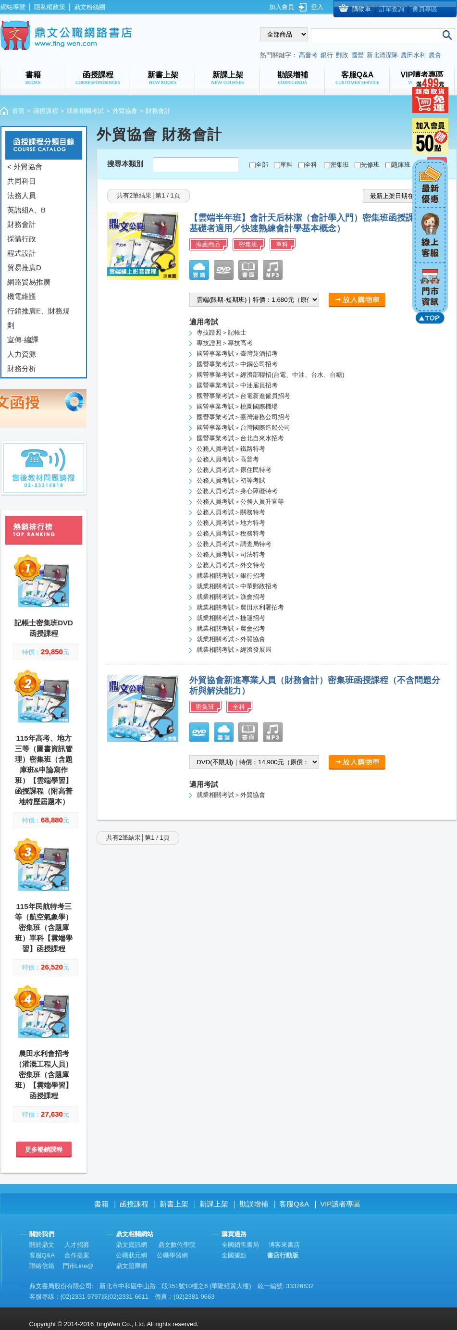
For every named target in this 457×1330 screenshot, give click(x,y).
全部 (262, 164)
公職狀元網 (131, 1255)
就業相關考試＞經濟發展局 (234, 649)
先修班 (370, 164)
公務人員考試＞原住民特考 (234, 469)
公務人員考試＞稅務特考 (231, 533)
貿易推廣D (24, 267)
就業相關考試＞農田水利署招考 (240, 607)
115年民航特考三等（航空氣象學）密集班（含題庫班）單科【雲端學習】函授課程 (44, 927)
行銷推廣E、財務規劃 (38, 318)
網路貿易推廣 (28, 282)
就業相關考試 (85, 110)
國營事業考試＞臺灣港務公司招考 (243, 417)
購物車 (361, 8)
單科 (286, 164)
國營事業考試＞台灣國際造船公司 (243, 427)
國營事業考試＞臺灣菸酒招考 (237, 353)
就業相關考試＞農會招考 (231, 628)
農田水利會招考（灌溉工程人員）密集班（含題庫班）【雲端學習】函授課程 (44, 1074)
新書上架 (174, 1204)
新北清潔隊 (382, 55)
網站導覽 (12, 7)
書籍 (101, 1204)
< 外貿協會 (24, 166)
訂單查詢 (391, 8)
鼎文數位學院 (177, 1244)
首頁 (18, 110)
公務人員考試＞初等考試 (231, 480)
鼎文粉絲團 (89, 7)
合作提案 (76, 1255)
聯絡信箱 (41, 1265)
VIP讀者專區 (340, 1204)
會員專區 (424, 8)
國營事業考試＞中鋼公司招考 (237, 364)
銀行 (327, 55)
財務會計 (21, 224)
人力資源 (21, 354)
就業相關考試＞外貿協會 (231, 639)
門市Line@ (78, 1265)
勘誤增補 (253, 1204)
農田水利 (413, 55)
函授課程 (45, 110)
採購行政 (21, 239)
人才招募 (76, 1244)
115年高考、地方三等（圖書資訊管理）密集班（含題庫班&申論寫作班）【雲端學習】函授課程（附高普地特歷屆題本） (44, 770)
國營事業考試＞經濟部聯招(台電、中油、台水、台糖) (271, 374)
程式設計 (21, 253)
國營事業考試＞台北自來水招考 (240, 438)
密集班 (339, 164)
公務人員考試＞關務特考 (231, 512)
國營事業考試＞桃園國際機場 (237, 406)
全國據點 (234, 1255)
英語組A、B (26, 210)
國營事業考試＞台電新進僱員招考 (243, 395)
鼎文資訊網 (131, 1244)
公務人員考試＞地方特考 (231, 522)
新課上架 (213, 1204)
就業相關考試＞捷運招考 (231, 617)
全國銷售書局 (240, 1244)
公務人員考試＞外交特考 (231, 565)
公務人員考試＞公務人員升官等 (240, 501)
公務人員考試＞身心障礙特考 (237, 491)
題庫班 (401, 164)
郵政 (342, 55)
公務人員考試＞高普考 (228, 459)
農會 (435, 55)
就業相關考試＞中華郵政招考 (237, 586)
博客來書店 (284, 1244)
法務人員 (21, 195)
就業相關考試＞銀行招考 (231, 575)
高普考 (308, 55)
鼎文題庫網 (131, 1265)
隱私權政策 (49, 7)
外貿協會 (124, 110)
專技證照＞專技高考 (225, 343)
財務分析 (21, 368)
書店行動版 (282, 1255)
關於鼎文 (41, 1244)
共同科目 (21, 181)
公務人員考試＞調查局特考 (234, 543)
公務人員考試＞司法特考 (231, 554)
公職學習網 (172, 1255)
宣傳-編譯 (22, 340)
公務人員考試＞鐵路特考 (231, 448)
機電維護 (21, 296)
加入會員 (281, 7)
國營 (357, 55)
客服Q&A (294, 1204)
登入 (317, 7)
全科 (311, 164)
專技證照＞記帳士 (222, 332)
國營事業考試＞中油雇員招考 (237, 385)
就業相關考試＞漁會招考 (231, 596)
